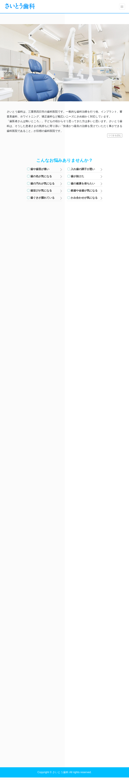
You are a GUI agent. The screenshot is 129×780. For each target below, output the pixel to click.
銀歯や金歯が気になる (84, 190)
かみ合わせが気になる (84, 197)
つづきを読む (114, 135)
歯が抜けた (77, 176)
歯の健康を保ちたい (83, 183)
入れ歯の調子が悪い (83, 169)
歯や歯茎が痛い (39, 169)
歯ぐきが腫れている (42, 197)
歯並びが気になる (41, 190)
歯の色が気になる (41, 176)
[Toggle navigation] (122, 7)
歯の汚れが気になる (42, 183)
